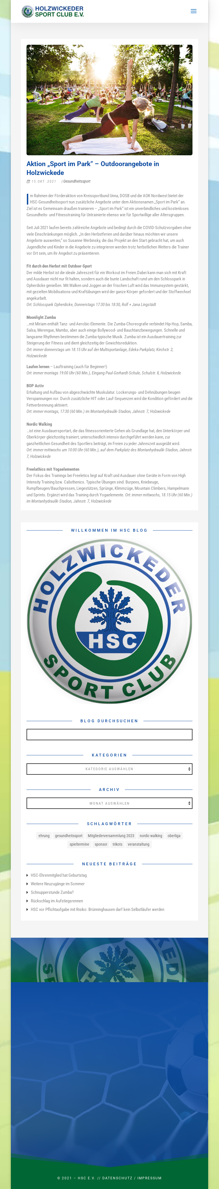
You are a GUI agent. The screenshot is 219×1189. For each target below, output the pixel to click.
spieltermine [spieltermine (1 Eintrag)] (79, 844)
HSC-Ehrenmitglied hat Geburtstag (59, 875)
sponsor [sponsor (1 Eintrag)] (101, 844)
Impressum (149, 1178)
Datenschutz (117, 1178)
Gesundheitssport (76, 181)
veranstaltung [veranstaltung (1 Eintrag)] (138, 844)
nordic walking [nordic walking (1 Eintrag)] (151, 835)
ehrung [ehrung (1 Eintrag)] (44, 835)
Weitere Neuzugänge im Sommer (58, 883)
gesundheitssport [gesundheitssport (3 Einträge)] (68, 835)
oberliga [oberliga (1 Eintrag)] (174, 835)
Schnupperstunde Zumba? (52, 892)
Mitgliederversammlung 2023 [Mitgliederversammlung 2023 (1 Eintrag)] (111, 835)
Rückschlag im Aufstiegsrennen (57, 901)
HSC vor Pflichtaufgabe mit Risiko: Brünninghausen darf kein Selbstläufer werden (97, 909)
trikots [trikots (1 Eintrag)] (117, 844)
